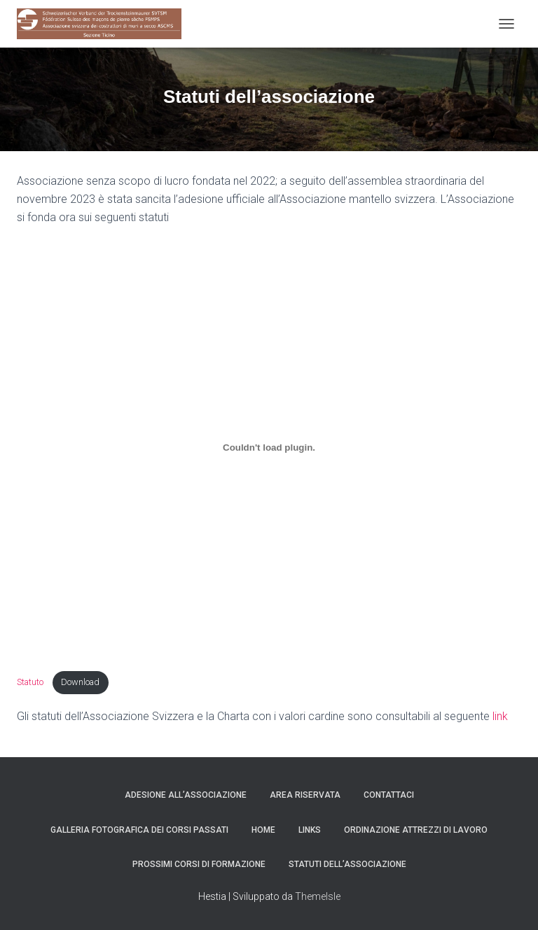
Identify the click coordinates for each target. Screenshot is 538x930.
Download (80, 682)
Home (263, 830)
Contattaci (389, 795)
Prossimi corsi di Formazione (198, 864)
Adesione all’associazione (186, 795)
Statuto (31, 682)
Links (309, 830)
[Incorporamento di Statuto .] (269, 447)
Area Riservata (305, 795)
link (500, 716)
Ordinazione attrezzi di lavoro (416, 830)
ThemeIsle (317, 896)
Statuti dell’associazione (347, 864)
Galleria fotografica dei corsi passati (139, 830)
